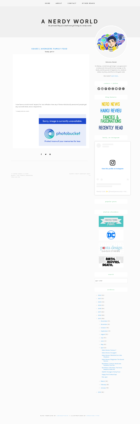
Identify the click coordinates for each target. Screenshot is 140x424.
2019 (99, 305)
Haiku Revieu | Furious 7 (109, 350)
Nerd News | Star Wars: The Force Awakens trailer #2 (112, 368)
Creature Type (93, 415)
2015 (99, 318)
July (102, 338)
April (102, 348)
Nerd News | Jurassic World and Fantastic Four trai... (111, 364)
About (59, 3)
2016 (99, 315)
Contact (72, 3)
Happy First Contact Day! (109, 374)
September (104, 331)
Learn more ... (115, 76)
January (103, 388)
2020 (100, 302)
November (104, 324)
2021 (99, 298)
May (102, 344)
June (102, 341)
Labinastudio (62, 415)
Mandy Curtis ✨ (102, 191)
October (103, 328)
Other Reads (88, 3)
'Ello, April (104, 377)
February (103, 384)
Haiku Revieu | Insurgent (109, 353)
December (104, 321)
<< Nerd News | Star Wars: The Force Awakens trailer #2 (22, 175)
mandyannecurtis (116, 191)
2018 (99, 308)
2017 (99, 312)
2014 (99, 392)
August (103, 334)
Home (47, 3)
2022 (100, 295)
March (103, 381)
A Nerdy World (70, 21)
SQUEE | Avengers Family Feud (111, 372)
